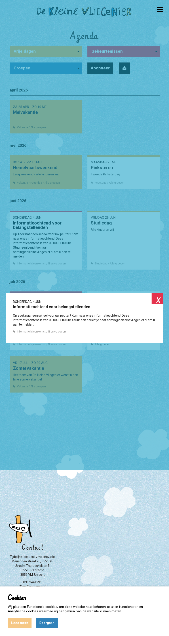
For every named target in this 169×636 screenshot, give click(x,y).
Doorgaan (47, 623)
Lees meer (19, 623)
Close (157, 298)
